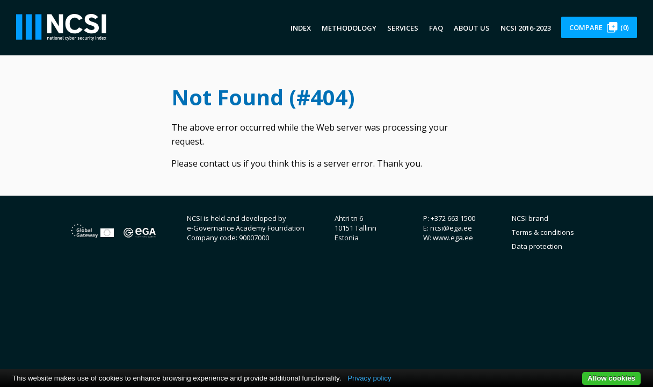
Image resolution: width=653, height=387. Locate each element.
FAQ (436, 28)
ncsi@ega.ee (451, 228)
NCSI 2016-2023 (525, 28)
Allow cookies (611, 378)
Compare (599, 27)
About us (472, 28)
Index (301, 28)
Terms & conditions (543, 232)
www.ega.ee (453, 237)
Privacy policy (369, 378)
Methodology (349, 28)
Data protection (537, 246)
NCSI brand (530, 218)
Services (402, 28)
